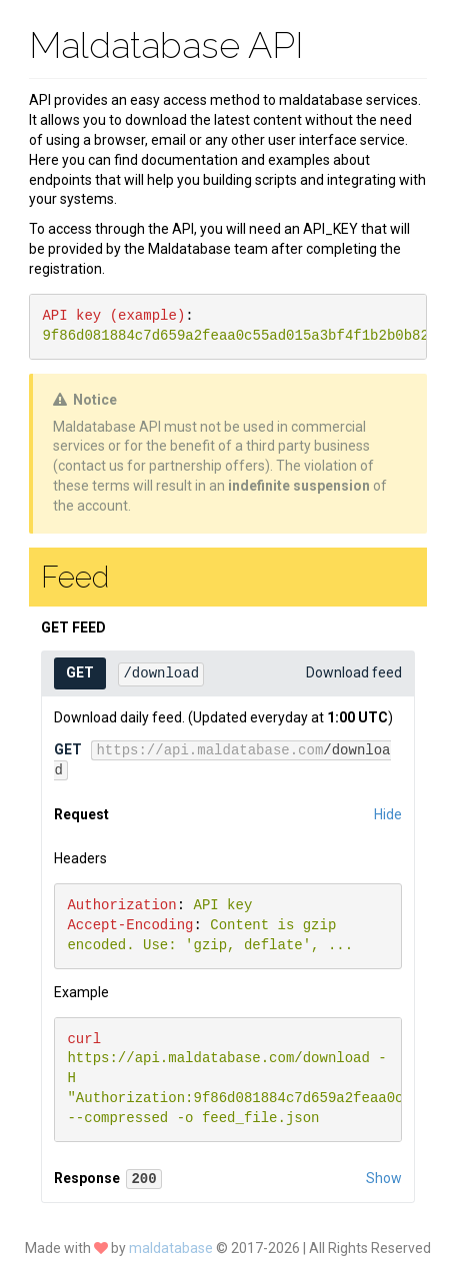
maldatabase (172, 1248)
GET (80, 672)
